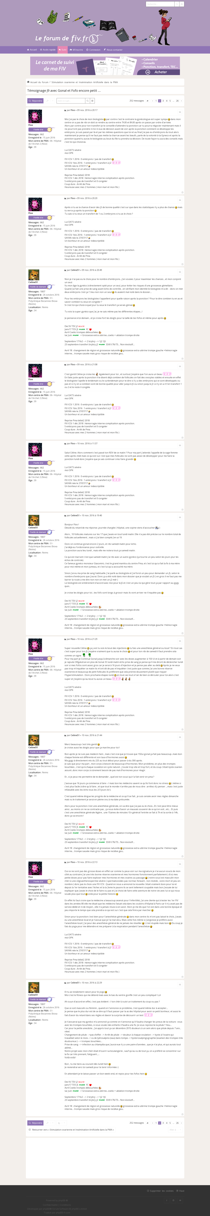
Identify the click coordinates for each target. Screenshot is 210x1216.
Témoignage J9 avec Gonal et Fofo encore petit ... (64, 90)
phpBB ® (63, 1200)
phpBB (46, 1208)
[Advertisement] (105, 1158)
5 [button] (170, 100)
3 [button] (163, 100)
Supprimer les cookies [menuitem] (162, 1191)
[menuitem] (76, 50)
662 (42, 134)
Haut (181, 1191)
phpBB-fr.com (63, 1212)
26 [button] (177, 100)
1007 (42, 291)
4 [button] (166, 100)
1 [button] (156, 100)
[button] (147, 100)
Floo (30, 125)
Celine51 (33, 282)
